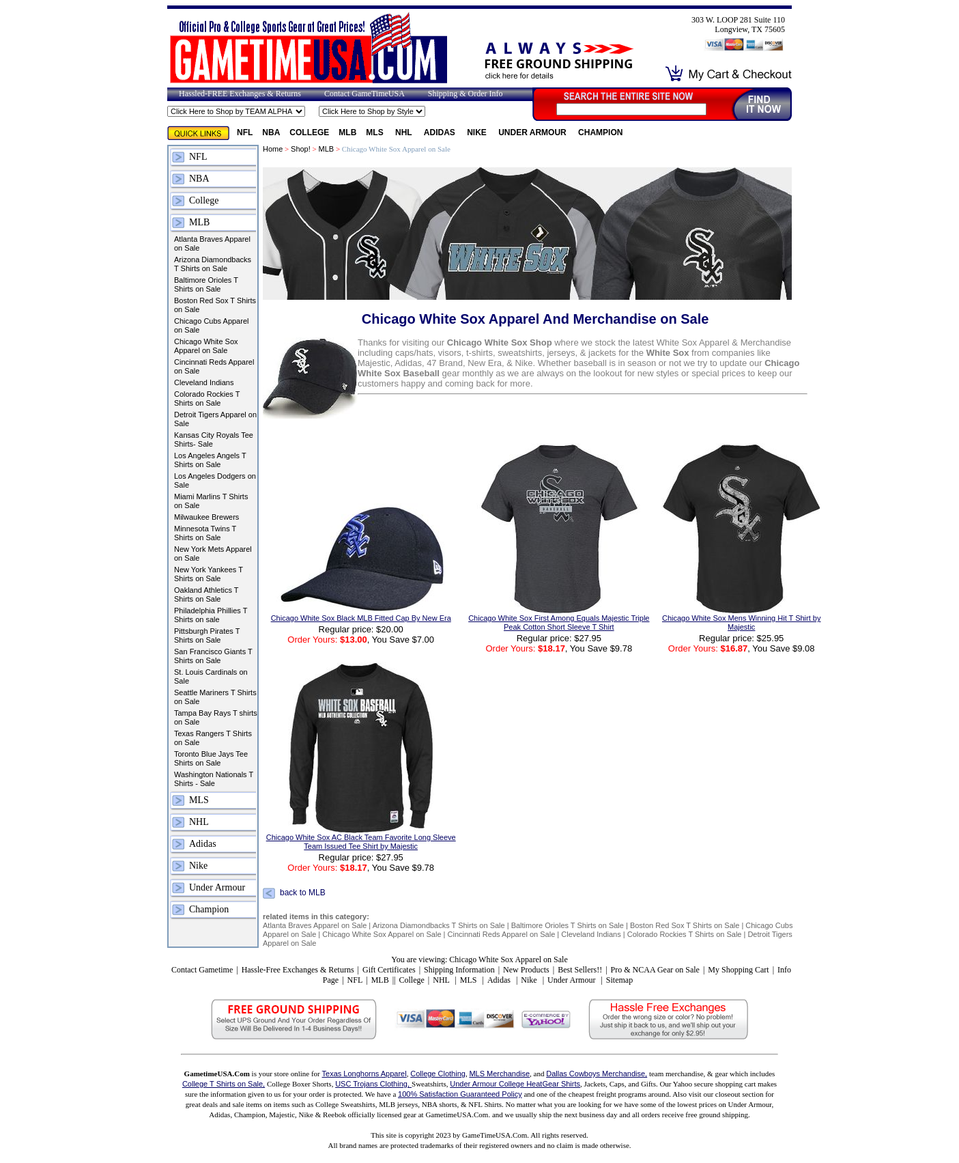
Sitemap (619, 980)
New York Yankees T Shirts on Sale (208, 574)
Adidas (440, 132)
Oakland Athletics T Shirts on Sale (206, 594)
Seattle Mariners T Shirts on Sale (215, 696)
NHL (404, 132)
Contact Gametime (202, 970)
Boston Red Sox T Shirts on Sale (215, 304)
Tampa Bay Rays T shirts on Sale (215, 717)
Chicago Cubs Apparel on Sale (211, 325)
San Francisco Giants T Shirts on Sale (213, 655)
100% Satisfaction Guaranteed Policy (460, 1094)
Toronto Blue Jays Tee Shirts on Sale (211, 758)
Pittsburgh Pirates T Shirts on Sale (207, 635)
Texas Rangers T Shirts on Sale (213, 737)
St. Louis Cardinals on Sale (211, 676)
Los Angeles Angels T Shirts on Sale (210, 459)
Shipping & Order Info (465, 93)
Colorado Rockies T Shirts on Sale (207, 398)
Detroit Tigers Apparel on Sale (215, 419)
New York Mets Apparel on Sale (213, 553)
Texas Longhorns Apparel (364, 1073)
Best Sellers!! (580, 970)
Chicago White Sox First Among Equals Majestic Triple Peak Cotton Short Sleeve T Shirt (558, 622)
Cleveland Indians (203, 382)
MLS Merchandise (499, 1073)
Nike (478, 132)
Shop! (301, 149)
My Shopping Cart (738, 970)
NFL (245, 132)
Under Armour (533, 132)
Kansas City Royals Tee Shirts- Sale (213, 439)
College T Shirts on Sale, (223, 1084)
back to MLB (303, 893)
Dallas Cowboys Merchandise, (596, 1073)
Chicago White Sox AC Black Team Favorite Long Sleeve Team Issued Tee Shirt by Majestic (361, 841)
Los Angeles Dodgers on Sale (215, 480)
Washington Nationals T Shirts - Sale (213, 778)
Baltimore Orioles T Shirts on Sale (206, 284)
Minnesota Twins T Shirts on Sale (205, 533)
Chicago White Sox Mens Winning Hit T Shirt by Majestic (741, 622)
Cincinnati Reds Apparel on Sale (214, 366)
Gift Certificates (389, 970)
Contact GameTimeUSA (364, 93)
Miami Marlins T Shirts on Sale (211, 500)
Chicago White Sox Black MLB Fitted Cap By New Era (361, 618)
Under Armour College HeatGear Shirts (515, 1084)
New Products (526, 970)
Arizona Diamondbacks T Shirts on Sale (212, 263)
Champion (600, 132)
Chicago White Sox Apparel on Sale (206, 345)
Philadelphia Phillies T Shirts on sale (210, 614)
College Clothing (438, 1073)
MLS (376, 132)
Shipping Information (459, 970)
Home (273, 149)
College (309, 132)
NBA (271, 132)
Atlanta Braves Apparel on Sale (212, 243)
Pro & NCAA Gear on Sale (655, 970)
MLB (347, 132)
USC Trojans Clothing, (373, 1084)
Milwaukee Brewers (206, 517)
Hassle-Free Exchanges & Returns (298, 970)
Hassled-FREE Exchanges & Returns (240, 93)
